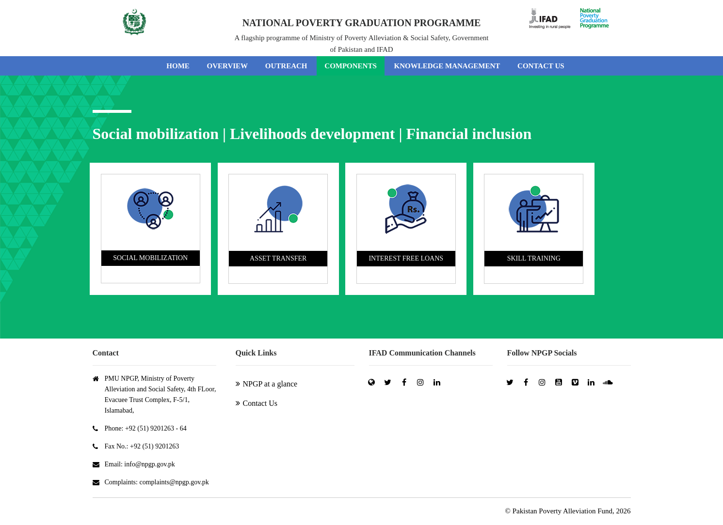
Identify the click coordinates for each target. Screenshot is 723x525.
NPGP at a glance (270, 384)
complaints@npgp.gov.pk (174, 482)
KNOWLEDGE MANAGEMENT (447, 66)
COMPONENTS (350, 66)
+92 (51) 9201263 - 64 (156, 428)
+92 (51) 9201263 (154, 446)
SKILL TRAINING (534, 258)
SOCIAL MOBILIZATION (150, 258)
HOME (178, 66)
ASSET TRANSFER (278, 258)
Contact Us (260, 403)
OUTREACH (286, 66)
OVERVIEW (227, 66)
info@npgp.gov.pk (149, 464)
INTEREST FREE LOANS (406, 258)
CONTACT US (540, 66)
